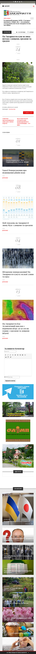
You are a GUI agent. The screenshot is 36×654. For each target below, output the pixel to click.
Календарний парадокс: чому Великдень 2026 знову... (18, 634)
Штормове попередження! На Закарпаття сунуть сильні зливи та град (18, 274)
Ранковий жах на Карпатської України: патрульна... (18, 571)
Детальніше (5, 177)
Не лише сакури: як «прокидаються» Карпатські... (17, 619)
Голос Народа (6, 536)
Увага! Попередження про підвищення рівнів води (14, 171)
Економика (6, 553)
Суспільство (12, 109)
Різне (5, 646)
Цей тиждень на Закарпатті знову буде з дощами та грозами (17, 224)
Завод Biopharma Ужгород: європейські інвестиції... (18, 556)
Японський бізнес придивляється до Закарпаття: (16, 521)
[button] (6, 355)
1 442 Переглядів (20, 32)
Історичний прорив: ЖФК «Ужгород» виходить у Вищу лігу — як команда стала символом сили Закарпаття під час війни (17, 22)
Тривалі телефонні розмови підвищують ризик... (14, 649)
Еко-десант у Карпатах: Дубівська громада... (16, 604)
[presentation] (6, 355)
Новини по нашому (7, 601)
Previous (31, 18)
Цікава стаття (28, 112)
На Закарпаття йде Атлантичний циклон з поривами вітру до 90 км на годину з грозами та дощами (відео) (15, 328)
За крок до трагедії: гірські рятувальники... (13, 589)
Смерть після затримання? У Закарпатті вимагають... (18, 539)
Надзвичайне (6, 586)
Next (33, 18)
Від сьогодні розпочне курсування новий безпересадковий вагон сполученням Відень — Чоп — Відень (24, 122)
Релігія (5, 631)
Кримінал (6, 568)
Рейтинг (30, 32)
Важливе (5, 616)
